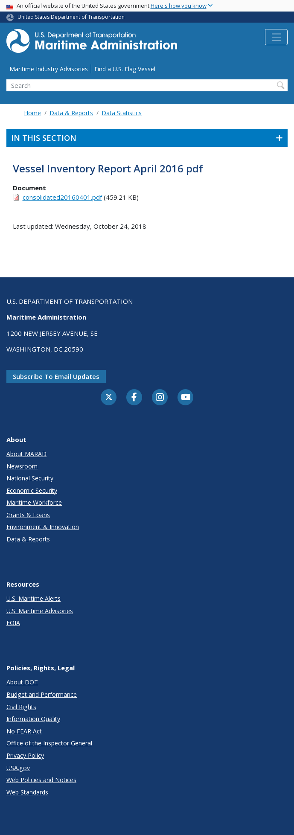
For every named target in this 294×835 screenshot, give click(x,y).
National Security (29, 478)
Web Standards (27, 792)
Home (32, 113)
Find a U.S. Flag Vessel (124, 69)
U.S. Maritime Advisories (39, 611)
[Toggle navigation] (276, 37)
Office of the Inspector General (49, 743)
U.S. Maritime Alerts (33, 598)
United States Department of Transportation (71, 16)
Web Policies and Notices (41, 780)
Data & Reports (71, 113)
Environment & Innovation (42, 527)
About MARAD (26, 454)
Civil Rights (21, 707)
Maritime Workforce (34, 502)
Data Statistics (122, 113)
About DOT (22, 682)
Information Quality (33, 719)
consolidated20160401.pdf (62, 197)
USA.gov (18, 768)
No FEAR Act (24, 731)
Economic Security (31, 490)
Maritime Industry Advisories (48, 69)
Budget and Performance (41, 694)
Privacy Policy (25, 755)
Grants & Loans (28, 515)
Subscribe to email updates (56, 376)
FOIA (13, 623)
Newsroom (22, 466)
